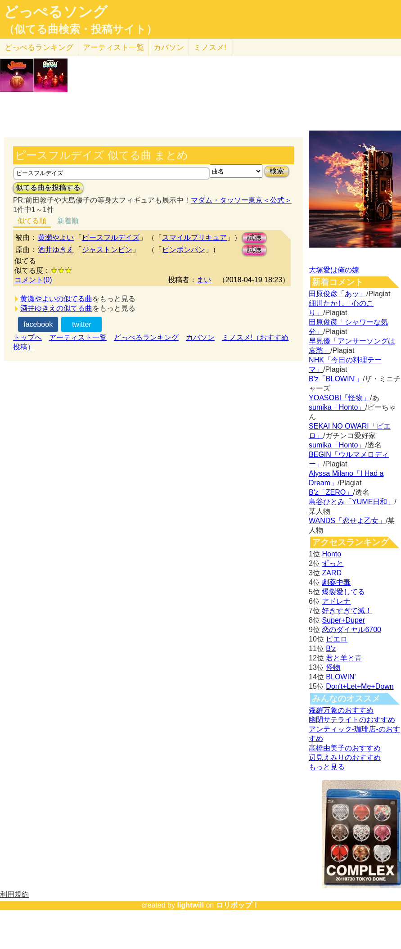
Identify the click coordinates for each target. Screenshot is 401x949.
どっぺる (39, 47)
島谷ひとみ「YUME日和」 (351, 502)
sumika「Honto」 (337, 407)
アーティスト (113, 47)
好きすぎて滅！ (347, 611)
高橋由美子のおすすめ (345, 748)
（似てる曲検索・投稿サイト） (80, 29)
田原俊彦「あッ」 (337, 294)
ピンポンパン (183, 249)
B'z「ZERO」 (331, 492)
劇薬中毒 (336, 582)
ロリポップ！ (237, 905)
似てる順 (32, 221)
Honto (331, 554)
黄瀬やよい (56, 237)
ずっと (332, 563)
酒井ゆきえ (56, 249)
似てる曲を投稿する (48, 187)
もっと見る (327, 767)
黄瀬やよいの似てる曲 (56, 299)
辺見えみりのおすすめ (345, 757)
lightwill (190, 905)
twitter (81, 324)
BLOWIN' (341, 677)
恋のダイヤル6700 (351, 629)
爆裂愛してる (343, 592)
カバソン (168, 47)
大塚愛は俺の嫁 (334, 270)
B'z (331, 648)
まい (204, 280)
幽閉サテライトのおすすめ (352, 719)
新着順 (68, 221)
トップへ (27, 337)
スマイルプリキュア (194, 237)
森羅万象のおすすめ (341, 710)
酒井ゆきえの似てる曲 (56, 308)
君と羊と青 (344, 658)
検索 (277, 171)
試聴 (254, 237)
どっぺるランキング (146, 337)
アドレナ (336, 601)
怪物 (333, 667)
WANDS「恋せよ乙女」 (347, 520)
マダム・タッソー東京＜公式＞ (241, 200)
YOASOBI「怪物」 (339, 398)
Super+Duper (343, 620)
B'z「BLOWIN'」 (336, 379)
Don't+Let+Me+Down (359, 686)
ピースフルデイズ (111, 237)
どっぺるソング (56, 12)
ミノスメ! (210, 47)
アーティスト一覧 (78, 337)
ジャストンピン (107, 249)
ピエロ (336, 639)
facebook (38, 324)
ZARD (332, 573)
